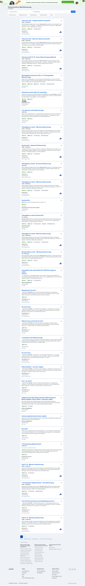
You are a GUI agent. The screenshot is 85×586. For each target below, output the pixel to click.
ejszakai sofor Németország (25, 551)
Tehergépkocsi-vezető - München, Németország (36, 127)
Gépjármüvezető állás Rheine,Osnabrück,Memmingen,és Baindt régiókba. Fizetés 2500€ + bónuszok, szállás (39, 398)
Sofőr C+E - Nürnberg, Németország (33, 518)
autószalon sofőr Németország (25, 560)
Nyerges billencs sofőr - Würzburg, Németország (36, 252)
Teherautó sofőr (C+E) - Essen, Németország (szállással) (39, 57)
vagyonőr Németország (39, 549)
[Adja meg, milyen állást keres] (20, 11)
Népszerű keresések (25, 542)
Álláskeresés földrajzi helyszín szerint (55, 549)
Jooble (75, 583)
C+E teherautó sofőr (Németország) (33, 110)
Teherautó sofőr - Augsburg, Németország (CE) (36, 20)
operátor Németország (38, 555)
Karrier (23, 574)
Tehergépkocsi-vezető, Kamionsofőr (33, 215)
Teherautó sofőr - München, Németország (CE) (36, 39)
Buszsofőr (25, 429)
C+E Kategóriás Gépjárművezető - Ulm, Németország (38, 483)
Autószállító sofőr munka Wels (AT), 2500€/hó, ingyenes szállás (39, 271)
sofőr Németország (38, 553)
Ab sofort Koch (26, 307)
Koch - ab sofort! (27, 381)
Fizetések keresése (56, 572)
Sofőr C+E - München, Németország (32, 464)
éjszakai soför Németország (25, 557)
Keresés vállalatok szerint (57, 576)
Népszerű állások (52, 547)
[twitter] (72, 569)
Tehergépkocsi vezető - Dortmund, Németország (36, 163)
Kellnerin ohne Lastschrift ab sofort (32, 321)
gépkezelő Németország (39, 559)
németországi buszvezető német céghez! (34, 416)
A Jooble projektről (25, 571)
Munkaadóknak (40, 572)
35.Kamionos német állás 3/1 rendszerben (34, 92)
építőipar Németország (38, 561)
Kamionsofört (26, 200)
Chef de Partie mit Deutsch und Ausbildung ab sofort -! (38, 501)
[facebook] (70, 569)
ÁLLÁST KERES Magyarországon (28, 578)
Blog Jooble (54, 574)
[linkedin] (75, 569)
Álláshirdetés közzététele (67, 1)
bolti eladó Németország (39, 547)
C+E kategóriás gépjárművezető (31, 444)
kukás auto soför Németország (25, 548)
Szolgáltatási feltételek (13, 583)
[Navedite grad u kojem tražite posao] (44, 11)
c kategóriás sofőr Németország (25, 550)
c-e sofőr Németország (24, 553)
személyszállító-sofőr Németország (26, 563)
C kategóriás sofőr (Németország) (32, 337)
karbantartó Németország (39, 558)
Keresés (73, 11)
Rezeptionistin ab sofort (29, 290)
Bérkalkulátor (54, 578)
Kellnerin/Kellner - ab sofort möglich (32, 367)
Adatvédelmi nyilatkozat (23, 583)
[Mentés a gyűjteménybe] (61, 21)
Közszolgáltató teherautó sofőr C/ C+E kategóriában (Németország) (38, 76)
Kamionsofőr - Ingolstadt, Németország (34, 145)
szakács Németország (38, 550)
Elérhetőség (24, 572)
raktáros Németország (38, 556)
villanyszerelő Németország (39, 552)
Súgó (23, 576)
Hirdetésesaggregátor (41, 571)
